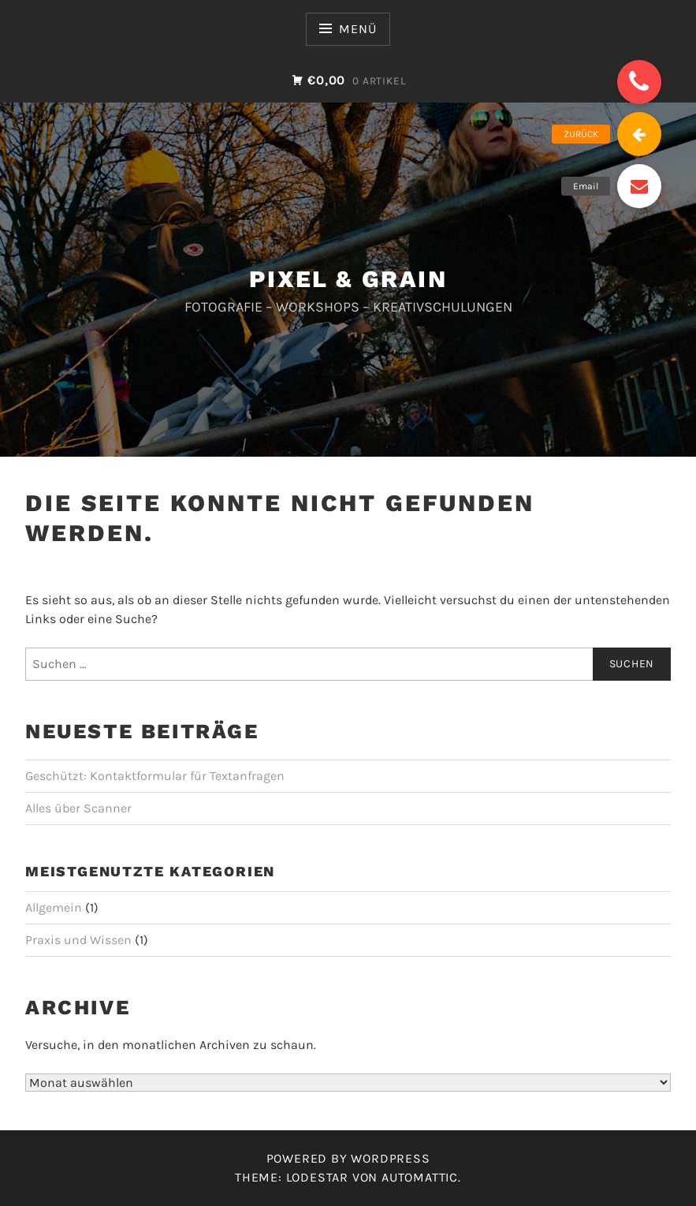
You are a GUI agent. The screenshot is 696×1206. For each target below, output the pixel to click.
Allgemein (53, 907)
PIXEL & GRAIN (348, 279)
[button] (639, 82)
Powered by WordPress (348, 1158)
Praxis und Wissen (78, 939)
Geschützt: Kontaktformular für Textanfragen (155, 775)
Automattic (419, 1177)
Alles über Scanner (78, 808)
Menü (357, 28)
